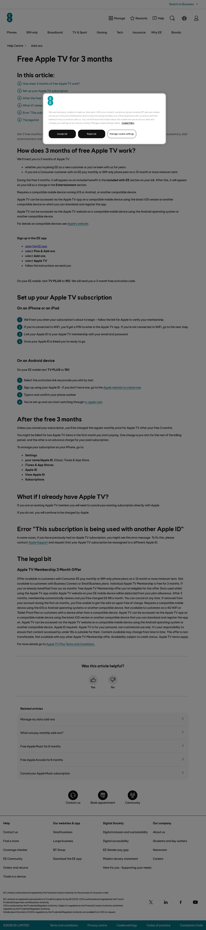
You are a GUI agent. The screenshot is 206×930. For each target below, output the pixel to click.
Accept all (62, 134)
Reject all (91, 134)
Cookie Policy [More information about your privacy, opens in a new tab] (128, 122)
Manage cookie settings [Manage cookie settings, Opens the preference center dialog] (122, 134)
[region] (104, 118)
